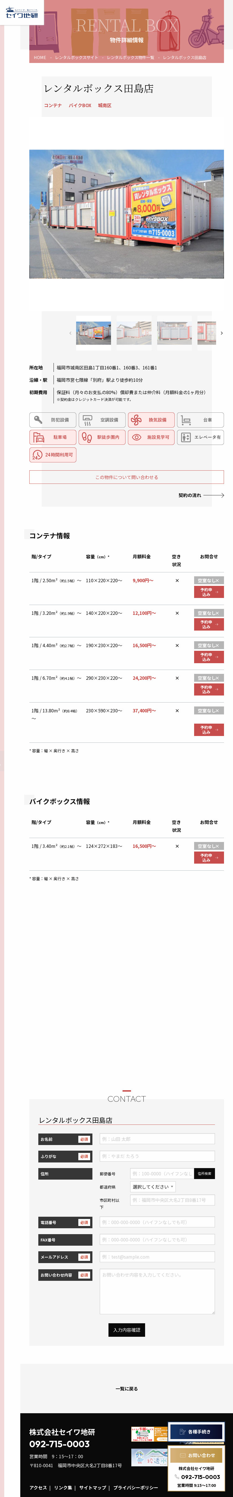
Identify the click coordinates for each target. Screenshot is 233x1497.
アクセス (38, 1487)
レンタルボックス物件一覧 (130, 57)
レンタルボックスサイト (76, 57)
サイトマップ (92, 1487)
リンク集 (63, 1487)
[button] (221, 333)
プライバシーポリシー (135, 1487)
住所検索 (204, 1173)
